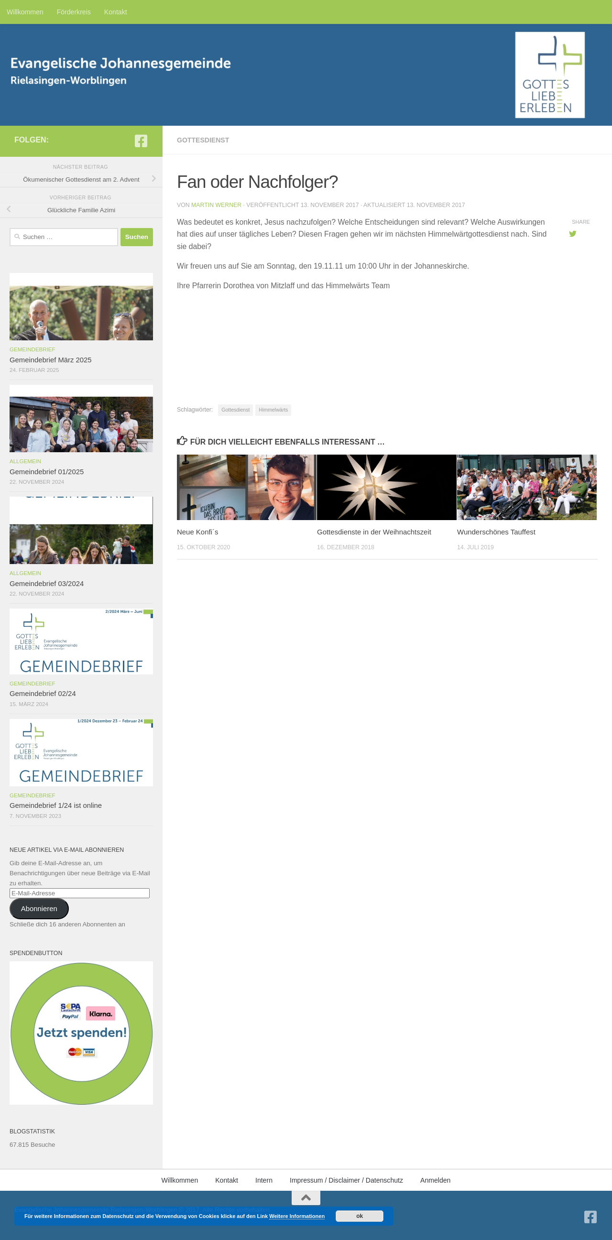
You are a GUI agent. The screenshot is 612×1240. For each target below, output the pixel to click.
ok (359, 1216)
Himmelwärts (273, 410)
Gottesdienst (203, 140)
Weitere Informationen (297, 1216)
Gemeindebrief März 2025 (51, 360)
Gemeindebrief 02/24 (43, 693)
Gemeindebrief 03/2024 (47, 583)
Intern (264, 1180)
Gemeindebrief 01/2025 (47, 472)
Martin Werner (216, 205)
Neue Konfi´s (197, 532)
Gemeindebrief (32, 349)
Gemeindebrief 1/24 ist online (56, 805)
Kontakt (115, 12)
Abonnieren (39, 909)
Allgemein (25, 461)
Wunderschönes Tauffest (496, 532)
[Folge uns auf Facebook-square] (141, 141)
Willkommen (25, 12)
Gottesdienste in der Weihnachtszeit (374, 532)
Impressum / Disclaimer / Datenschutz (346, 1180)
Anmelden (435, 1180)
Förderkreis (74, 12)
